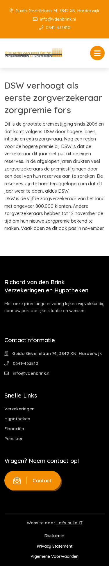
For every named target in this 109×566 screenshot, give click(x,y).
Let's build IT (69, 522)
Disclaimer (54, 535)
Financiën (14, 428)
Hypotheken (17, 418)
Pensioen (14, 438)
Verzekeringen (19, 409)
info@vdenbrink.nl (54, 19)
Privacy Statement (54, 546)
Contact (32, 480)
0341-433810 (54, 27)
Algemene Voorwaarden (54, 556)
